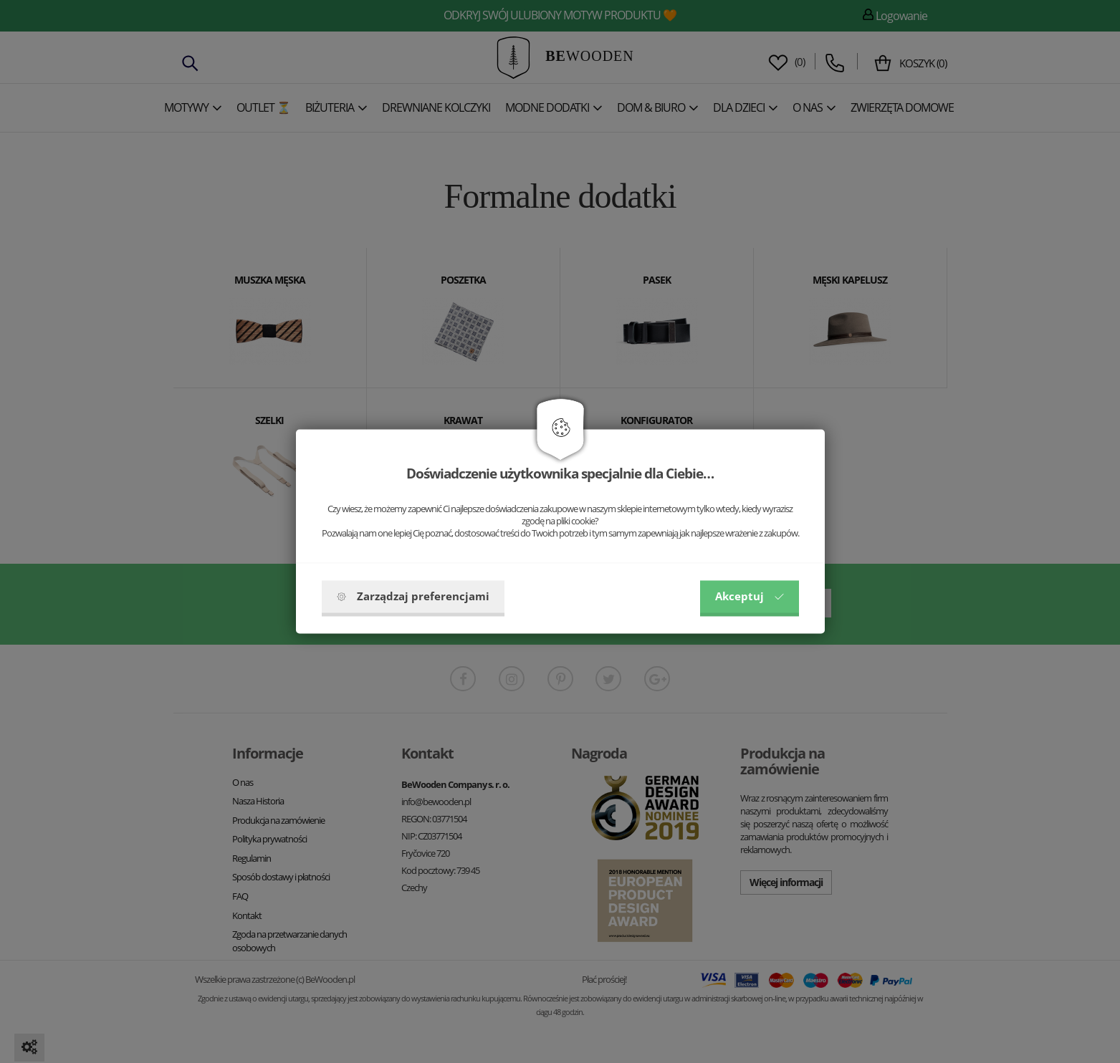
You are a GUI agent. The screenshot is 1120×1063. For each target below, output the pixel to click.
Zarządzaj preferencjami (413, 597)
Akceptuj (749, 597)
